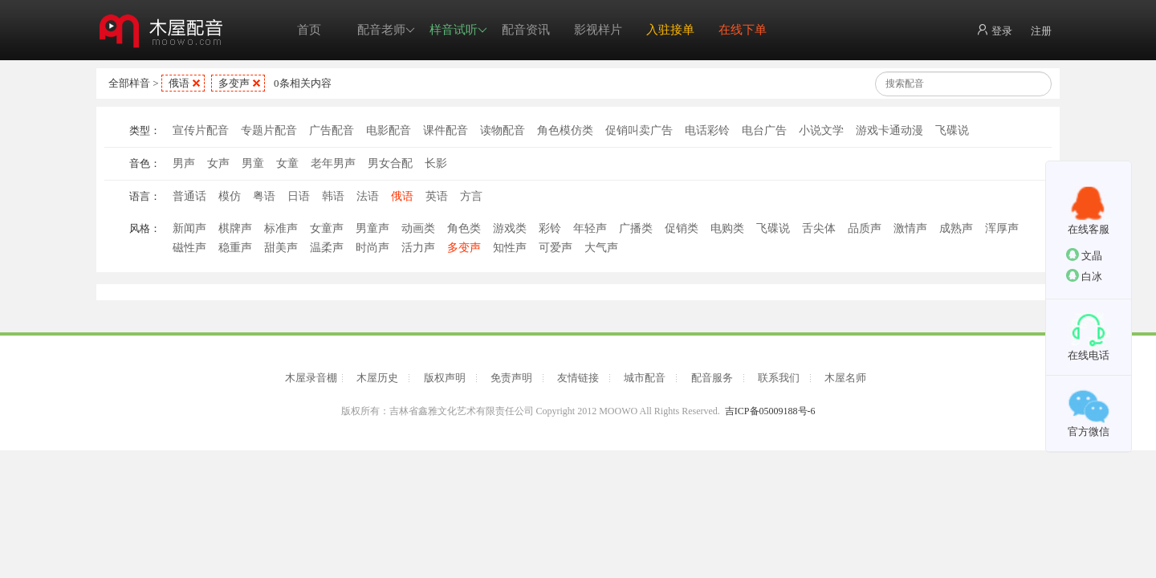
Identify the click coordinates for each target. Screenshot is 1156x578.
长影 (436, 163)
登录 (994, 30)
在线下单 (742, 29)
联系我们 (779, 378)
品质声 (864, 228)
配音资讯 (526, 29)
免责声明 (511, 378)
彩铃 (550, 228)
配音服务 (712, 378)
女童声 (327, 228)
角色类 (464, 228)
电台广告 (764, 130)
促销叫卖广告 (639, 130)
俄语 (179, 83)
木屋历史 (377, 378)
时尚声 (372, 248)
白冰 (1084, 276)
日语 (298, 196)
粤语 (264, 196)
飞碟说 (952, 130)
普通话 (189, 196)
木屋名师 (845, 378)
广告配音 (331, 130)
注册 (1041, 31)
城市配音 (645, 378)
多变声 (234, 83)
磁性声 (189, 248)
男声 (184, 163)
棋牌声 (235, 228)
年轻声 (590, 228)
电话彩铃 (707, 130)
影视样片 (598, 29)
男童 (253, 163)
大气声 (601, 248)
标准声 (281, 228)
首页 (309, 29)
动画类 (418, 228)
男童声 (372, 228)
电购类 (727, 228)
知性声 (510, 248)
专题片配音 (269, 130)
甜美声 (281, 248)
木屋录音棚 (311, 378)
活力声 (418, 248)
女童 (287, 163)
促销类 (681, 228)
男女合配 (390, 163)
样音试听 (458, 30)
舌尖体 (819, 228)
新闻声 (189, 228)
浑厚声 (1002, 228)
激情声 (910, 228)
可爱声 (555, 248)
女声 (218, 163)
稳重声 (235, 248)
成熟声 (956, 228)
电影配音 (388, 130)
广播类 (636, 228)
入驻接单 (670, 29)
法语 (367, 196)
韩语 (333, 196)
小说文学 (821, 130)
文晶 (1084, 255)
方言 (471, 196)
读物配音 (502, 130)
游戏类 (510, 228)
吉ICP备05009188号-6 (770, 411)
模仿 (229, 196)
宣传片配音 (201, 130)
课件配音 (445, 130)
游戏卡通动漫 (889, 130)
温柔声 (327, 248)
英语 (436, 196)
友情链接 (578, 378)
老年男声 (333, 163)
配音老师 (386, 30)
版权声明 (445, 378)
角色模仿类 (565, 130)
